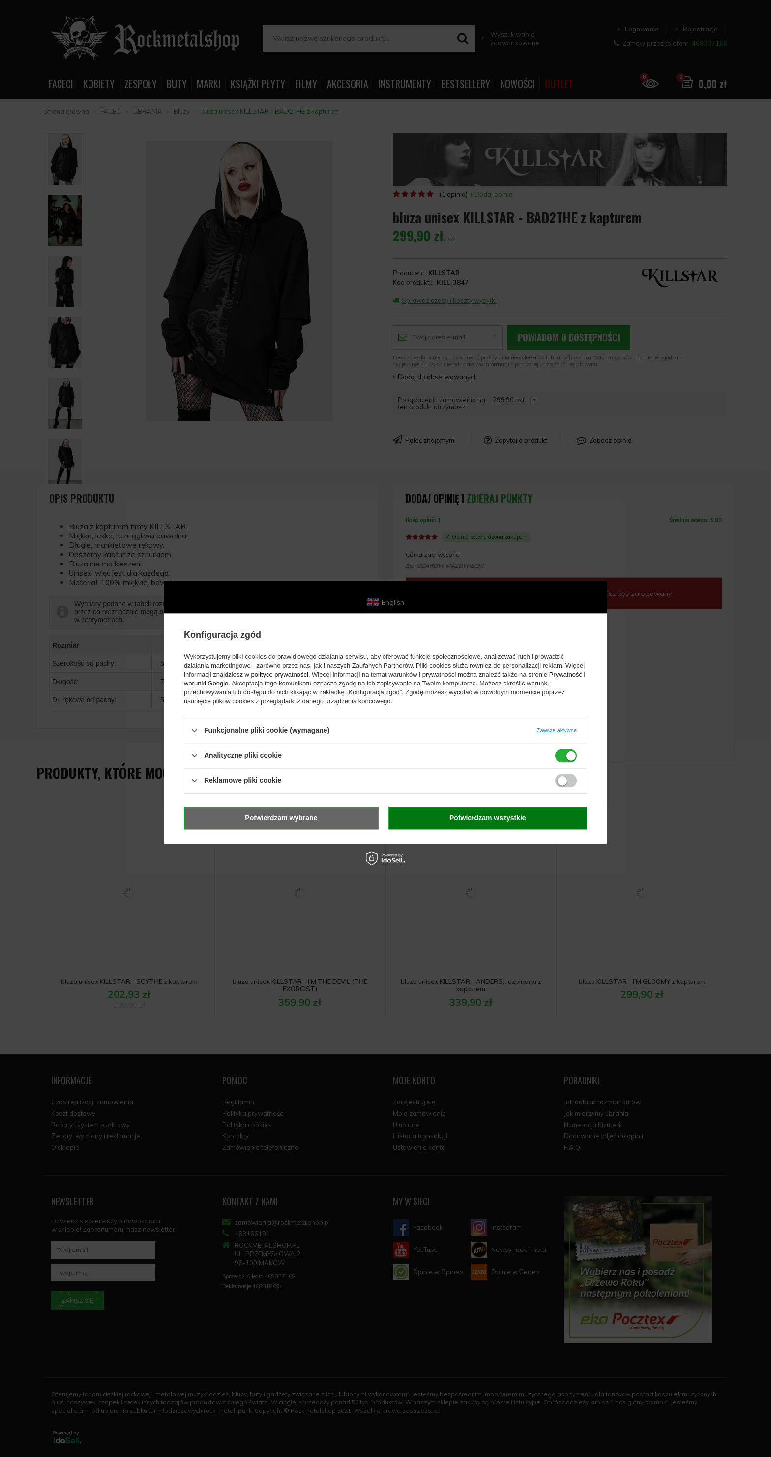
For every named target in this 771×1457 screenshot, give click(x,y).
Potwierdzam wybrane (281, 818)
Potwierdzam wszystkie (487, 818)
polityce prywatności (279, 674)
